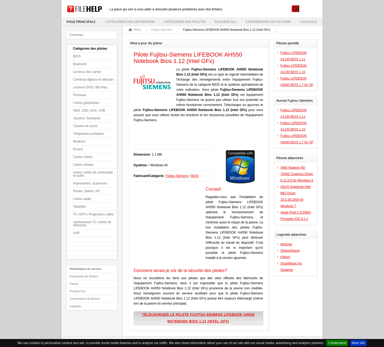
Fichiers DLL (226, 22)
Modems (79, 141)
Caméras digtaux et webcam (93, 79)
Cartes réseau (83, 165)
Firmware (79, 95)
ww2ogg (286, 244)
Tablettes (79, 206)
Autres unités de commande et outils (93, 174)
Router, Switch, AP (86, 191)
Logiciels (308, 22)
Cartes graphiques (86, 103)
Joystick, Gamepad (86, 118)
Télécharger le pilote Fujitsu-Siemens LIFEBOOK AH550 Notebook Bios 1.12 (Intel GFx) (198, 318)
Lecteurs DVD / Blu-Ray (90, 87)
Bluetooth (80, 64)
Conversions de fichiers (268, 22)
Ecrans (78, 149)
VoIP (76, 233)
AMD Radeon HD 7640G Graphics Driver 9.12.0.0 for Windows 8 (297, 174)
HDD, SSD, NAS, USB (89, 110)
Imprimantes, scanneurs (90, 183)
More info (358, 343)
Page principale (80, 22)
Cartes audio (82, 199)
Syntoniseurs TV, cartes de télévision (92, 223)
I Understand (337, 343)
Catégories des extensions (130, 22)
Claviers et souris (85, 126)
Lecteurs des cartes (87, 72)
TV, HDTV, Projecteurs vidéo (93, 214)
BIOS (77, 56)
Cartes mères (82, 157)
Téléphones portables (88, 134)
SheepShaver (290, 251)
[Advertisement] (196, 139)
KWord (285, 257)
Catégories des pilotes (184, 22)
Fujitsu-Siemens (161, 29)
